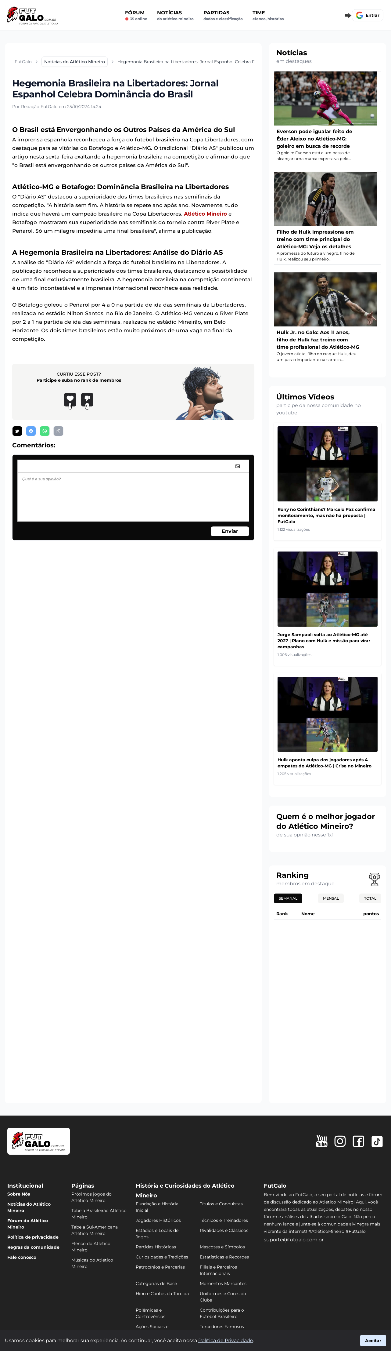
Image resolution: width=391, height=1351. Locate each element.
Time (268, 15)
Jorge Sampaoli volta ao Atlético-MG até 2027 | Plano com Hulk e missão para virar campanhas (324, 641)
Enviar (230, 531)
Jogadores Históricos (158, 1220)
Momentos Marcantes (223, 1283)
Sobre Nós (18, 1194)
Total (370, 898)
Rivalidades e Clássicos (224, 1230)
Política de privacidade (33, 1237)
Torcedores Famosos (222, 1326)
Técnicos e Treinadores (224, 1220)
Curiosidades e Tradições (162, 1257)
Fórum (136, 15)
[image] (237, 466)
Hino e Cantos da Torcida (162, 1293)
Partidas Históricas (156, 1247)
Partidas (223, 15)
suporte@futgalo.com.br (294, 1240)
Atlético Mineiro (205, 214)
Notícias (175, 15)
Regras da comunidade (33, 1247)
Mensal (331, 898)
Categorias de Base (156, 1283)
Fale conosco (21, 1257)
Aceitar (373, 1340)
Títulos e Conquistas (221, 1204)
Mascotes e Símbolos (222, 1247)
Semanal (288, 898)
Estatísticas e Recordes (224, 1257)
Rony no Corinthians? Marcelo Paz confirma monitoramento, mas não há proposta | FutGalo (326, 515)
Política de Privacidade (225, 1340)
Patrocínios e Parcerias (160, 1267)
